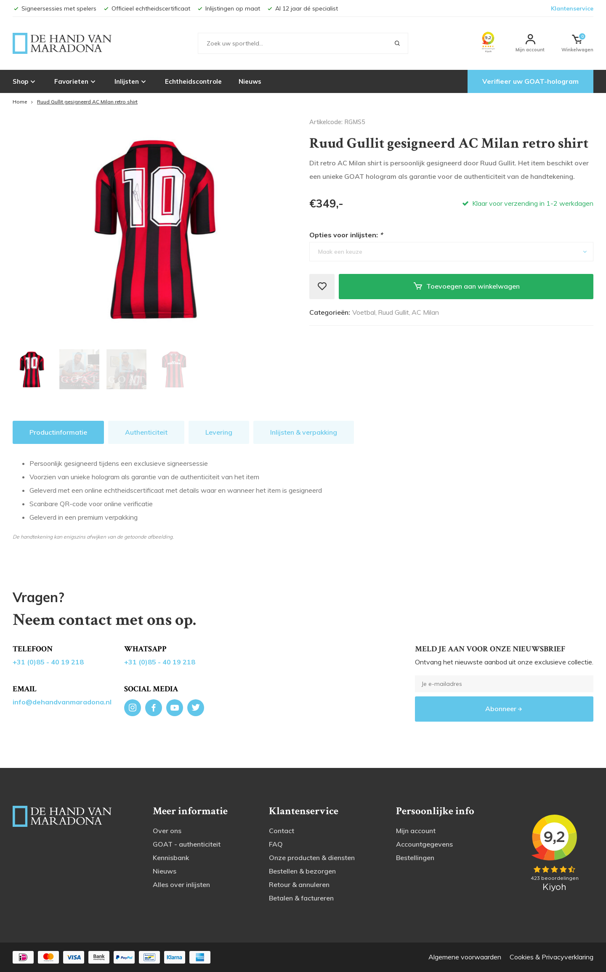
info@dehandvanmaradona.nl (62, 702)
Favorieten (76, 81)
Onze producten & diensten (312, 857)
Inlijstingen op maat (228, 8)
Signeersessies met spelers (54, 8)
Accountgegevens (424, 844)
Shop (25, 81)
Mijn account (416, 830)
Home (20, 101)
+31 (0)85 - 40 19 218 (48, 662)
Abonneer (504, 708)
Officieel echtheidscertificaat (146, 8)
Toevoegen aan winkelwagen (466, 287)
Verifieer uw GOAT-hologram (530, 81)
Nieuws (250, 81)
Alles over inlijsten (181, 884)
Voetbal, (364, 312)
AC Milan (425, 312)
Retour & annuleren (299, 884)
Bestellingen (415, 857)
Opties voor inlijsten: (346, 235)
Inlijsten (131, 81)
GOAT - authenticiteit (187, 844)
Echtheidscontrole (193, 81)
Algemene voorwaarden (464, 957)
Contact (281, 830)
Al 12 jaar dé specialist (302, 8)
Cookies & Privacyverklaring (551, 957)
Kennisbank (171, 857)
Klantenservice (572, 8)
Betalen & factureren (301, 898)
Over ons (167, 830)
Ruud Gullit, (394, 312)
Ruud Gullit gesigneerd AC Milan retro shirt (87, 101)
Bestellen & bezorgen (302, 871)
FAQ (276, 844)
